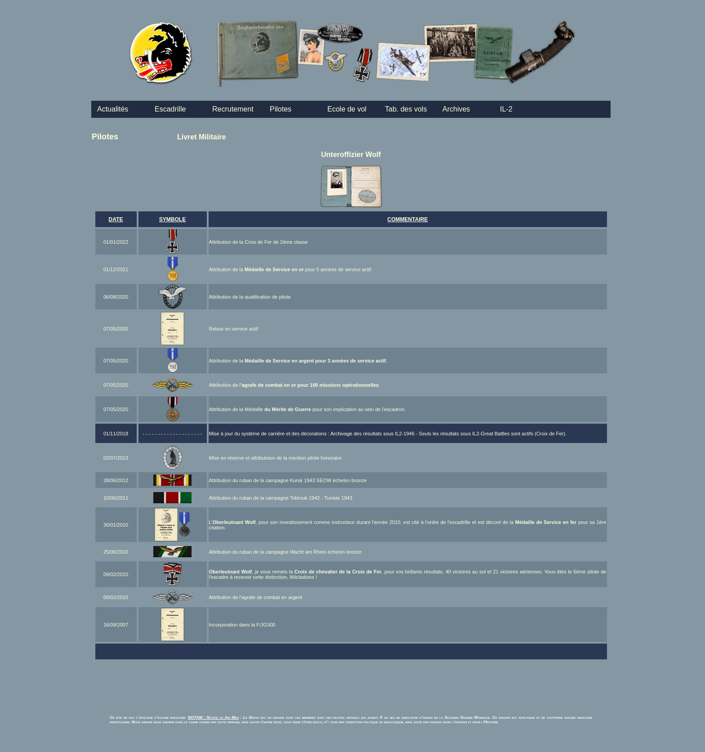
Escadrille (170, 109)
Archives (456, 109)
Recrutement (233, 109)
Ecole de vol (346, 109)
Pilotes (280, 109)
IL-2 (506, 109)
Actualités (112, 109)
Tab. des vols (406, 109)
